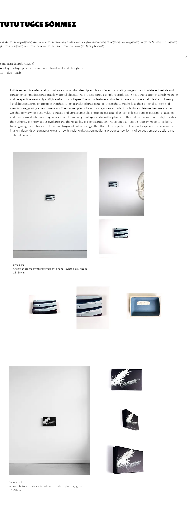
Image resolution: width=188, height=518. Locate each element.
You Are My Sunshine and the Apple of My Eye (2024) (80, 42)
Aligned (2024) (24, 42)
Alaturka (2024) (8, 42)
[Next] (186, 57)
